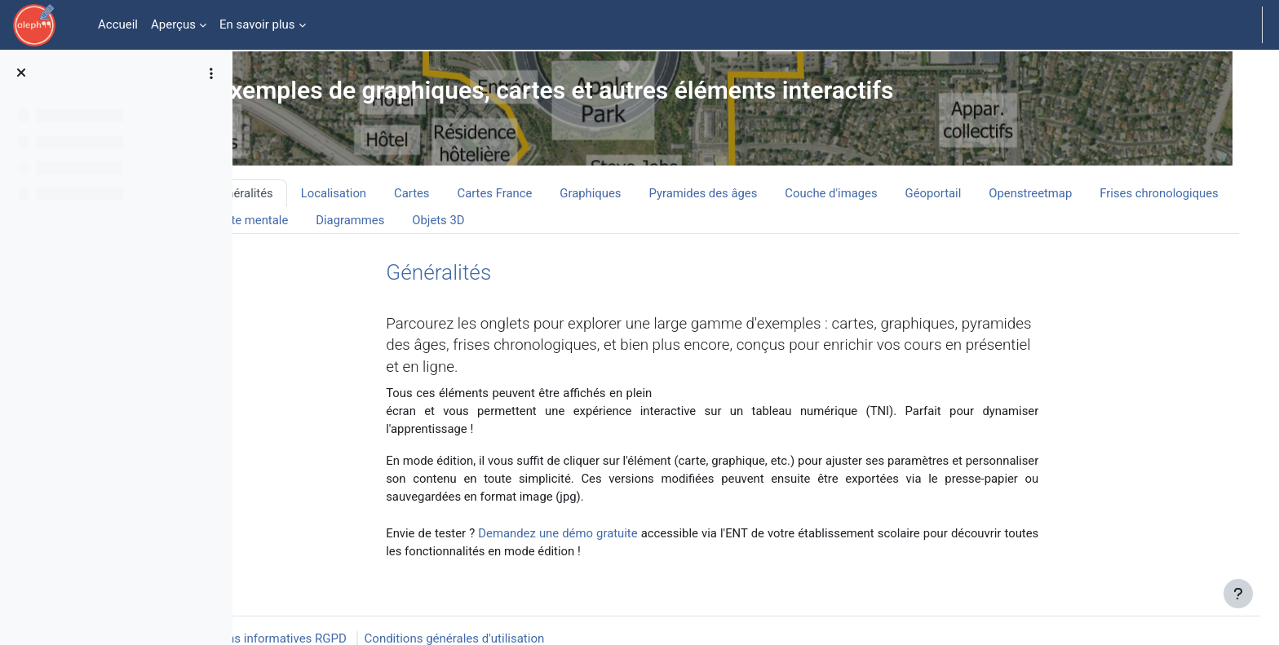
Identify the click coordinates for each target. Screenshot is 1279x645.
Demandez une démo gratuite (600, 535)
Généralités (469, 272)
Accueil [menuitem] (118, 24)
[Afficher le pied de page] (1238, 604)
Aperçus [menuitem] (173, 24)
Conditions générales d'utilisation (455, 622)
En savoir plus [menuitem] (257, 24)
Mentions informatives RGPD (268, 622)
